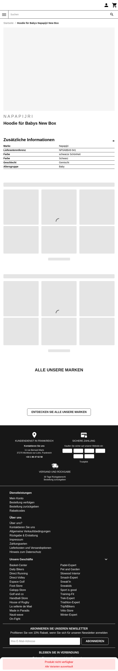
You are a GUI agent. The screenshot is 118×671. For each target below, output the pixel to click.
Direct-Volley (17, 577)
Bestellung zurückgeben (55, 479)
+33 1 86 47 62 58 (34, 457)
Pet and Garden (70, 569)
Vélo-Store (67, 610)
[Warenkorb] (114, 5)
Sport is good (68, 589)
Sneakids (66, 585)
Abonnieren (95, 641)
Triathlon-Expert (70, 602)
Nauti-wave (16, 614)
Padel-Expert (68, 565)
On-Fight (15, 618)
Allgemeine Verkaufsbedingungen (30, 531)
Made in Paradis (20, 610)
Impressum (16, 539)
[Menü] (4, 14)
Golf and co (17, 594)
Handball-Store (19, 598)
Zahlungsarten (18, 543)
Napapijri (59, 116)
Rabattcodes (17, 510)
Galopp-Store (18, 589)
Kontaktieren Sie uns (34, 446)
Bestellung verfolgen (22, 502)
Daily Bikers (17, 569)
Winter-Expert (68, 614)
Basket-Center (18, 565)
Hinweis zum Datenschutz (25, 551)
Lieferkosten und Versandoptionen (30, 547)
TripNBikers (67, 606)
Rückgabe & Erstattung (24, 535)
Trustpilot (84, 462)
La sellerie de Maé (21, 606)
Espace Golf (17, 581)
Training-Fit (67, 594)
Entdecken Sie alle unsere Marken (59, 412)
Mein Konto (17, 498)
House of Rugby (19, 602)
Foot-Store (16, 585)
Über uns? (16, 523)
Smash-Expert (69, 577)
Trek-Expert (67, 598)
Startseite (8, 23)
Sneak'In (65, 581)
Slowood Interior (70, 573)
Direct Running (19, 573)
